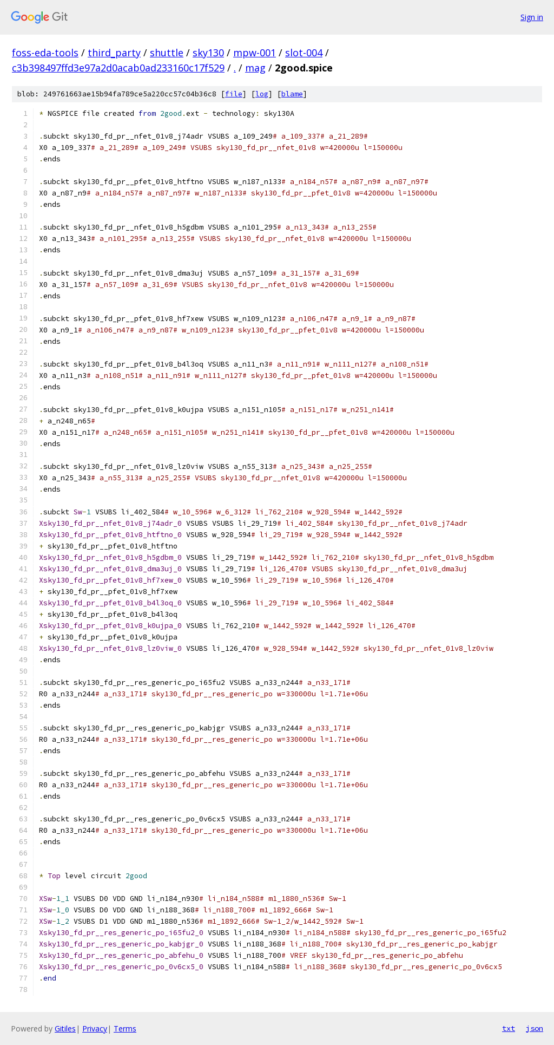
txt (508, 1028)
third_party (114, 52)
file (233, 94)
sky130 (208, 52)
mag (255, 67)
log (261, 94)
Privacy (94, 1028)
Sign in (531, 17)
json (534, 1028)
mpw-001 (254, 52)
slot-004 (303, 52)
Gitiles (65, 1028)
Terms (125, 1028)
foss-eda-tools (45, 52)
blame (292, 94)
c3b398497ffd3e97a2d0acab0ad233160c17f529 (118, 67)
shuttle (166, 52)
